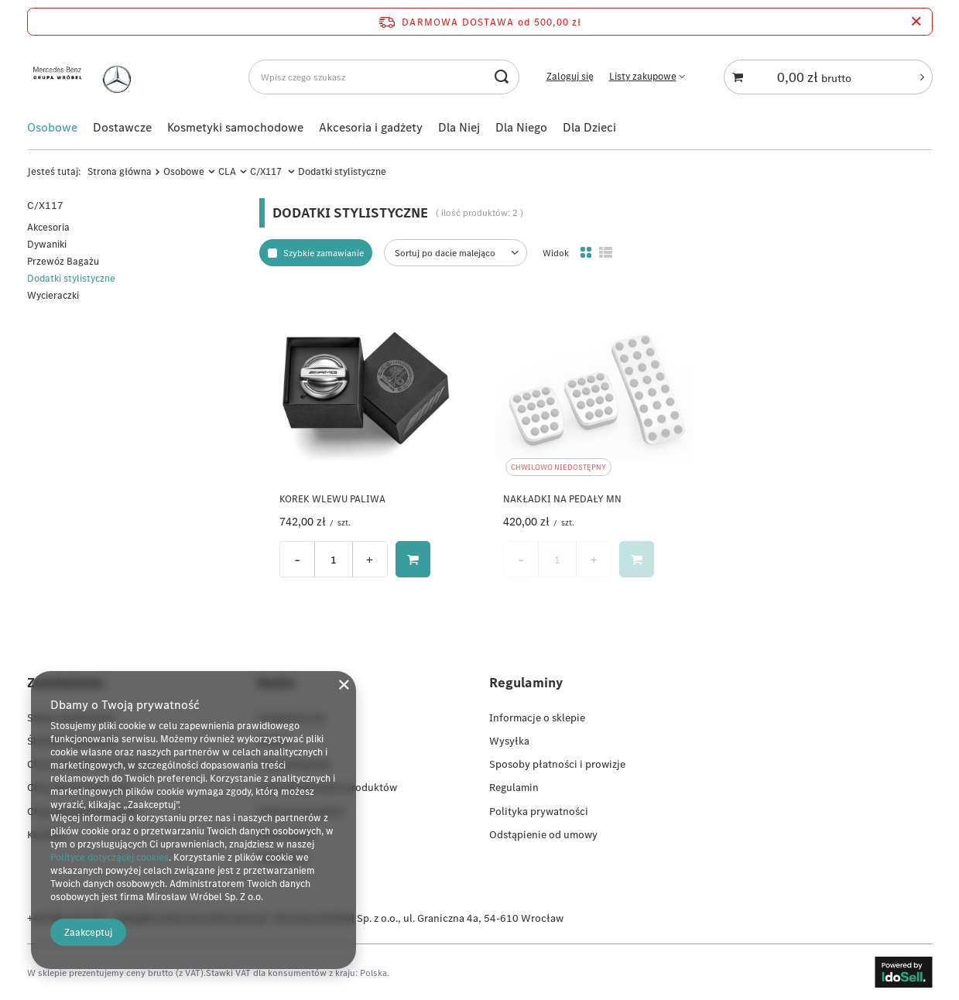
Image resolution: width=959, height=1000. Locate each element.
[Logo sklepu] (86, 77)
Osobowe (52, 127)
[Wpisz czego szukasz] (383, 77)
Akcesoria (48, 227)
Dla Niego (521, 127)
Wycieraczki (53, 295)
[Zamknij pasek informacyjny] (916, 21)
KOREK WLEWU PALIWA (332, 499)
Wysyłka (509, 741)
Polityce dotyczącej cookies (109, 857)
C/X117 (267, 171)
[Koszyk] (828, 77)
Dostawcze (122, 127)
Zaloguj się (570, 76)
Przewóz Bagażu (63, 261)
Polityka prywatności (538, 810)
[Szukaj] (502, 77)
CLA (227, 171)
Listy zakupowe (642, 76)
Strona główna (119, 171)
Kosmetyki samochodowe (235, 127)
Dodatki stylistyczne (71, 278)
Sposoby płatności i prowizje (557, 764)
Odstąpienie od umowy (543, 834)
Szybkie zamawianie (323, 253)
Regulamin (514, 787)
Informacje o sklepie (537, 717)
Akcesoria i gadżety (371, 127)
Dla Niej (459, 127)
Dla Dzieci (589, 127)
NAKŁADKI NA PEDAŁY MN (562, 499)
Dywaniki (47, 244)
